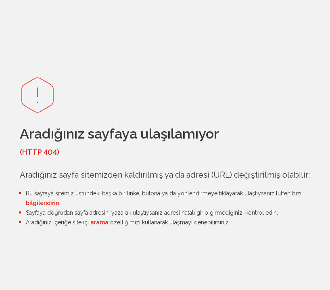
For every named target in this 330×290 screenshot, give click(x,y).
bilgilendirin (42, 203)
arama (99, 222)
